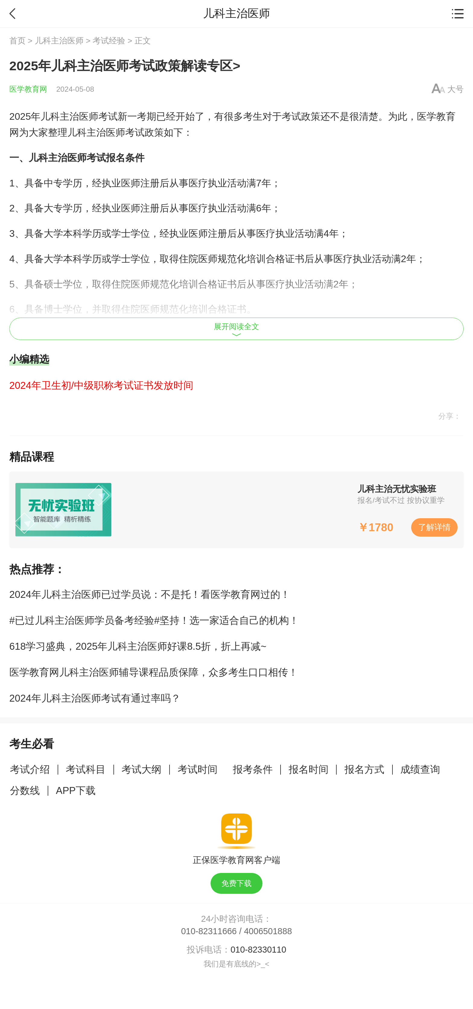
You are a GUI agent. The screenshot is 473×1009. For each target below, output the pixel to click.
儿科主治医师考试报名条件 (86, 157)
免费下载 (236, 883)
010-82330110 (258, 949)
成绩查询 (420, 769)
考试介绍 (30, 769)
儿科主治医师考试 (79, 116)
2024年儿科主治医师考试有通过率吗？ (95, 698)
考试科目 (86, 769)
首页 (17, 40)
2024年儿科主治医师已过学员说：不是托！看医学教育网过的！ (149, 594)
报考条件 (253, 769)
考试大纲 (141, 769)
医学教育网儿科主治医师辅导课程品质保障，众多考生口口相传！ (153, 672)
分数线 (25, 790)
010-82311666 (209, 931)
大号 (455, 89)
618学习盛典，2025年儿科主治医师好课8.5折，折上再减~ (137, 646)
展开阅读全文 (236, 329)
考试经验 (109, 40)
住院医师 (198, 258)
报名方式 (364, 769)
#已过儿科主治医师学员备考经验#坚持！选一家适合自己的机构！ (154, 620)
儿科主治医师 (59, 40)
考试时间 (197, 769)
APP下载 (76, 790)
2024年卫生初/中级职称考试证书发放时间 (101, 385)
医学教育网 (28, 89)
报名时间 (309, 769)
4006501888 (268, 931)
